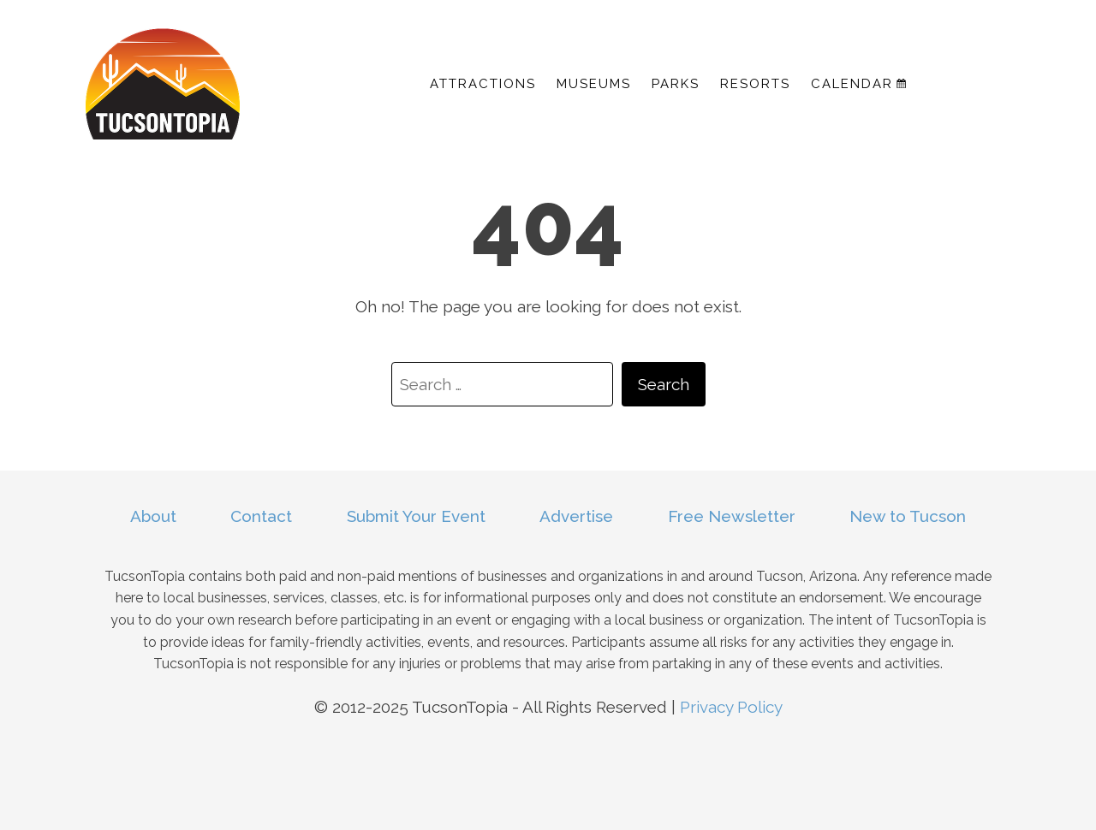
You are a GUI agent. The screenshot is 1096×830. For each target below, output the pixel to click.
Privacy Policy (731, 706)
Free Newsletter (731, 516)
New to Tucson (907, 516)
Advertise (576, 516)
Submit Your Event (416, 516)
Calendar (858, 84)
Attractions (483, 84)
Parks (676, 84)
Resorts (755, 84)
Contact (261, 516)
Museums (594, 84)
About (153, 516)
